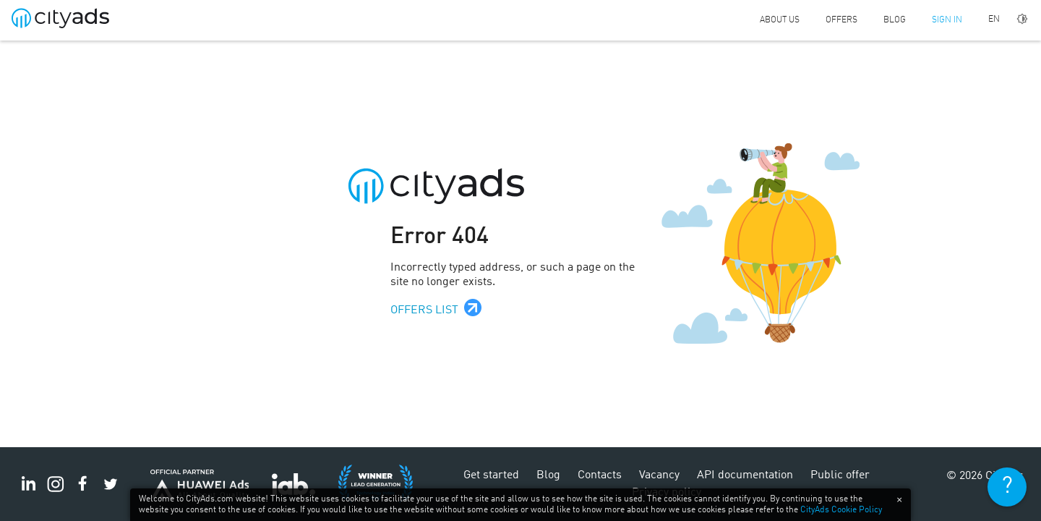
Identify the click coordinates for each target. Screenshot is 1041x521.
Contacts (600, 475)
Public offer (840, 475)
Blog (894, 20)
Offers (841, 20)
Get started (491, 475)
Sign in (947, 20)
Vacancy (659, 475)
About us (780, 20)
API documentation (745, 475)
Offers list (424, 310)
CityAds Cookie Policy (841, 510)
